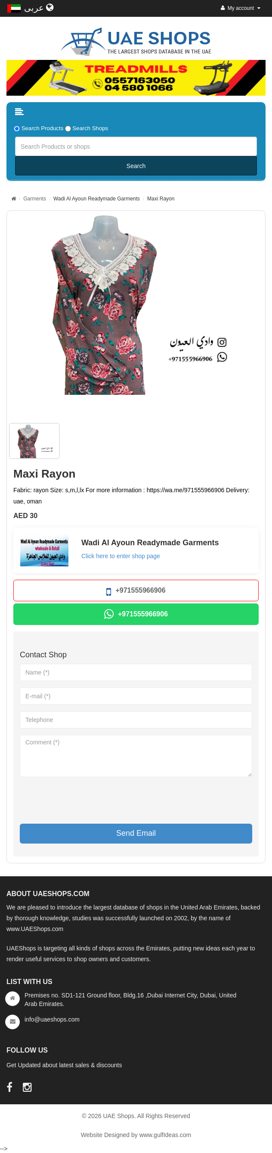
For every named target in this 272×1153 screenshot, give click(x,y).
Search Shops (90, 128)
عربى (39, 7)
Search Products (43, 128)
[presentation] (85, 800)
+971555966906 (135, 592)
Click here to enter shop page (120, 556)
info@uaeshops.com (52, 1019)
